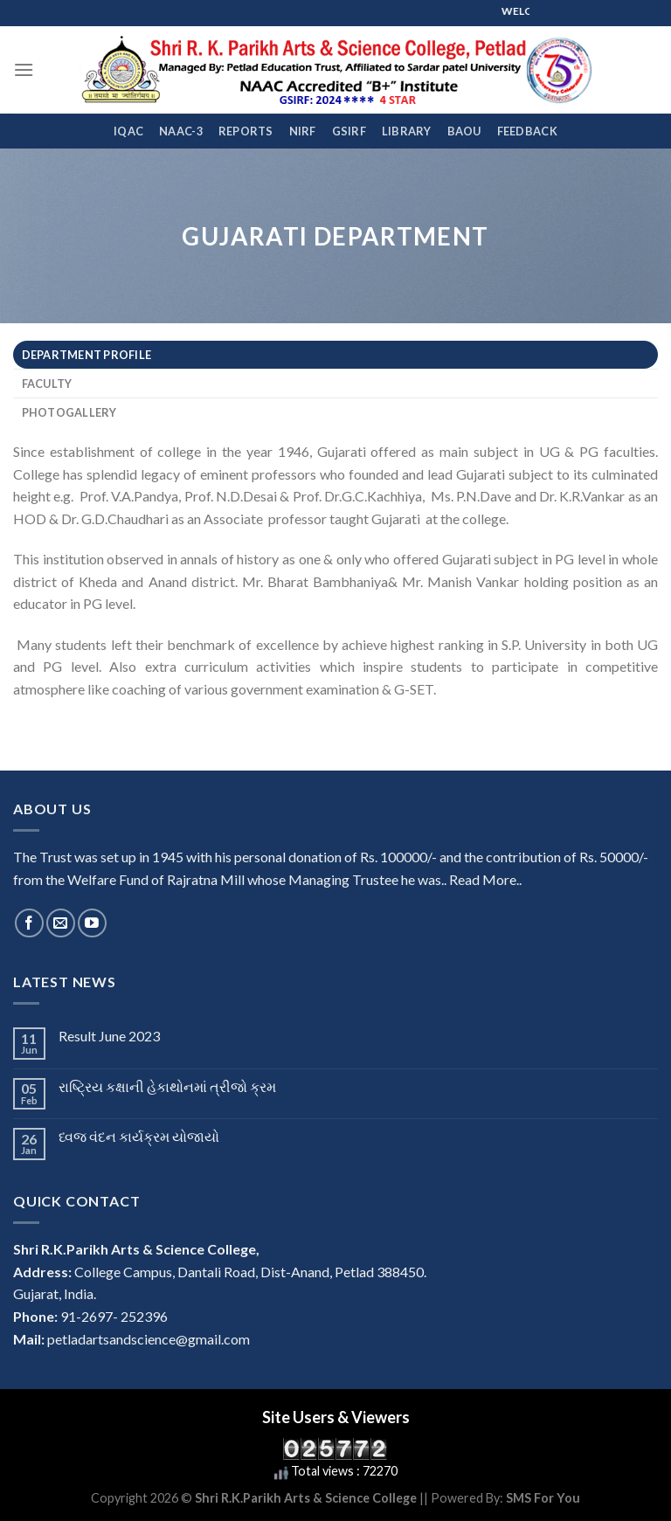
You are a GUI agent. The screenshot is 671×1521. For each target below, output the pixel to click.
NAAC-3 (181, 131)
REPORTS (245, 131)
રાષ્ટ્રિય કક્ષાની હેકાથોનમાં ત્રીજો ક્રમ (167, 1086)
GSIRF (349, 131)
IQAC (128, 131)
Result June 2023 (109, 1035)
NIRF (302, 131)
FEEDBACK (527, 131)
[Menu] (23, 69)
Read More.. (485, 879)
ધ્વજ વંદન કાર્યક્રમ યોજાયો (139, 1136)
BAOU (464, 131)
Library (407, 131)
